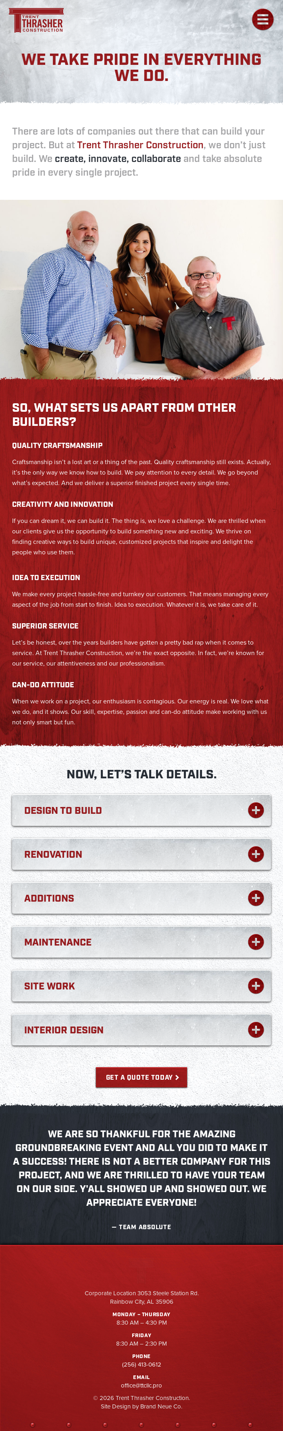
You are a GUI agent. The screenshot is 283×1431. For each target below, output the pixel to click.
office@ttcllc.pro (141, 1385)
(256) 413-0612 (141, 1364)
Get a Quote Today (139, 1078)
